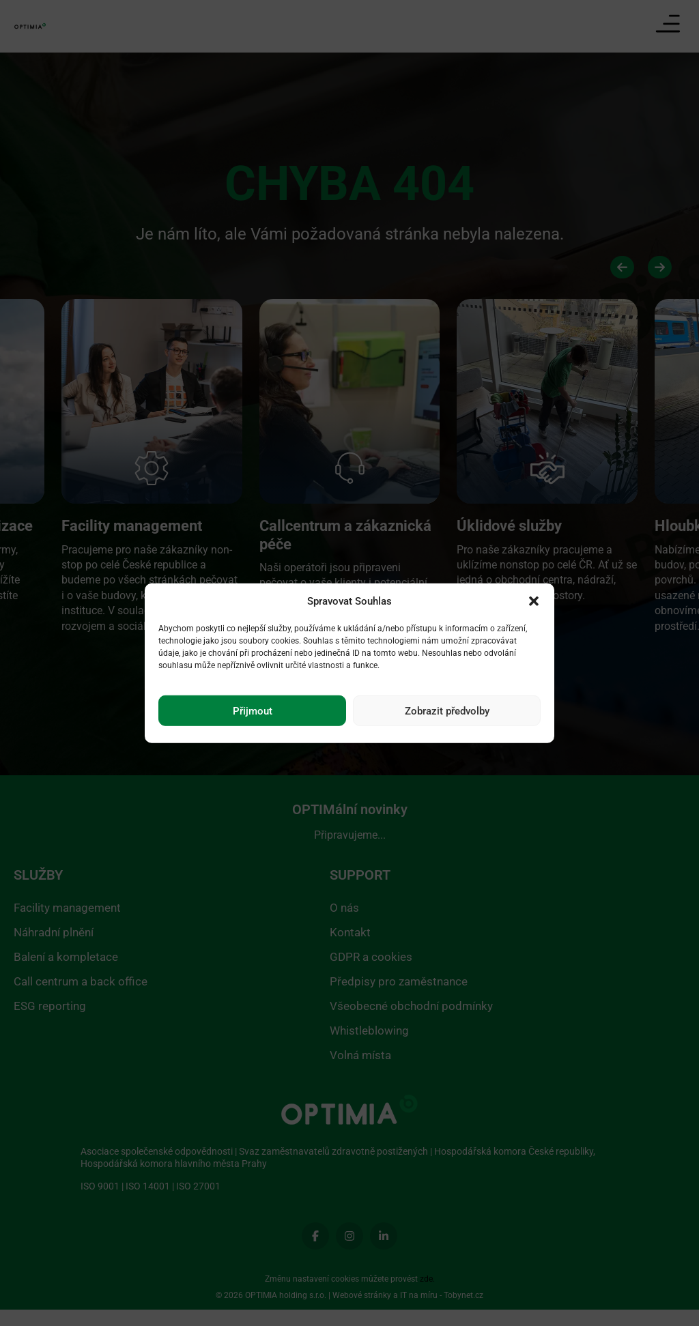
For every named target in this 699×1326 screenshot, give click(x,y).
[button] (534, 601)
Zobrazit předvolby (447, 710)
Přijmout (252, 710)
